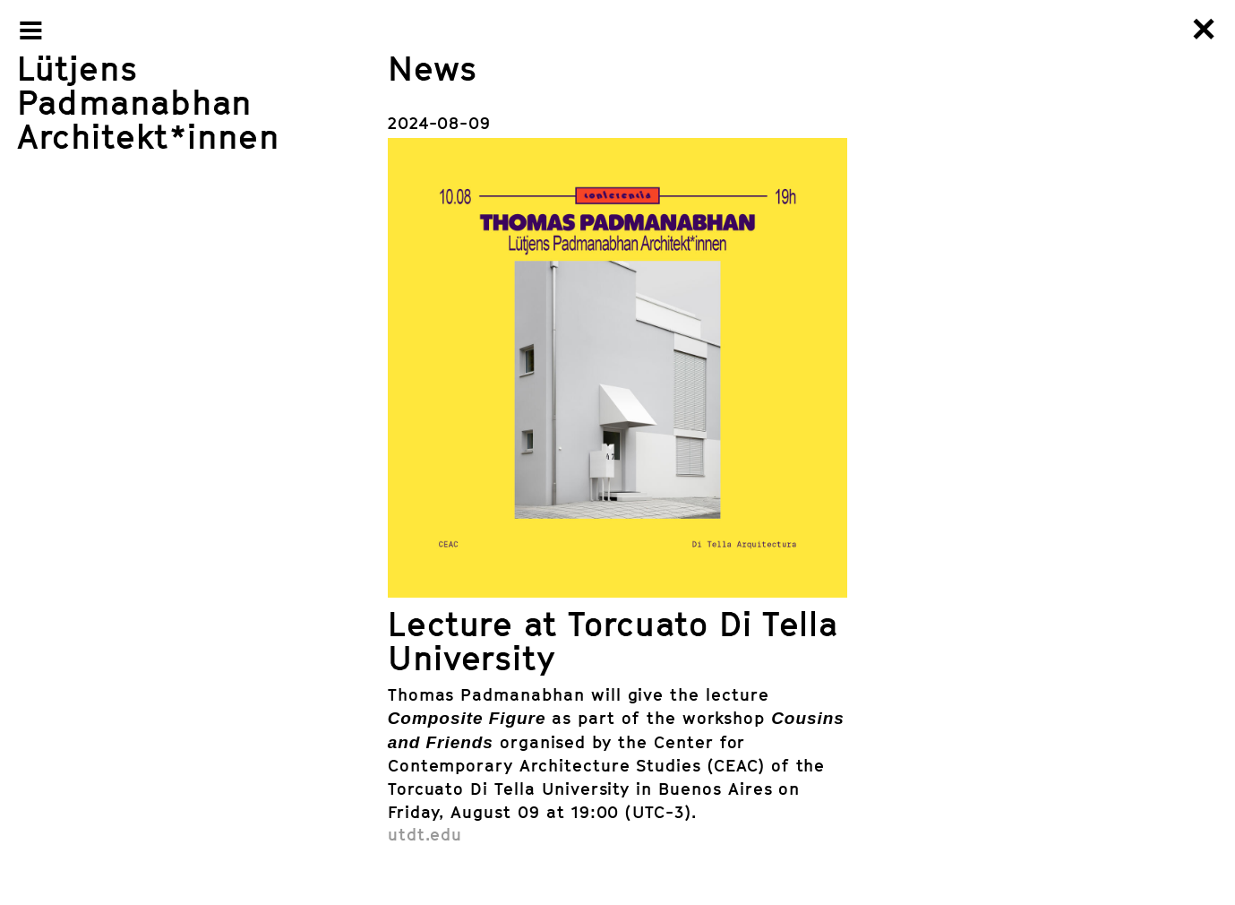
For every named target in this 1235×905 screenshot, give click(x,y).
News (432, 67)
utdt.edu (425, 833)
